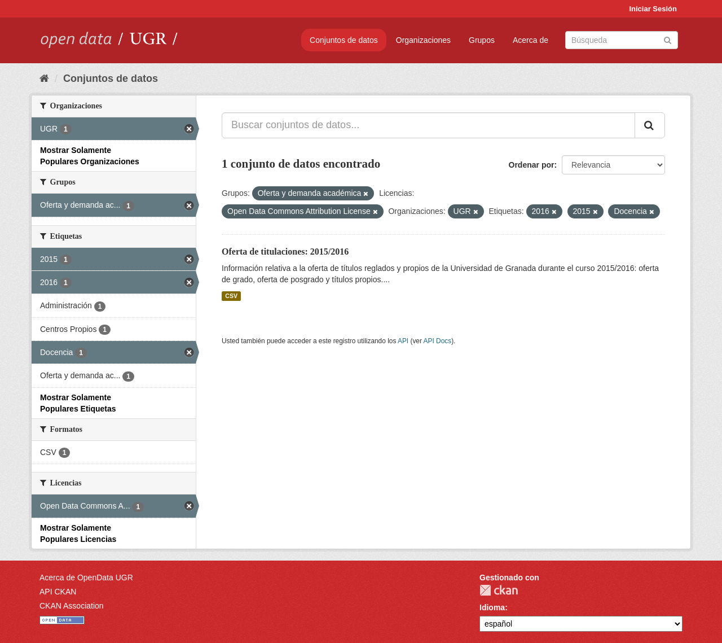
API (403, 341)
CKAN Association (71, 605)
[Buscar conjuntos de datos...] (428, 125)
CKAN (498, 590)
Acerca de (530, 40)
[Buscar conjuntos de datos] (621, 40)
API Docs (438, 341)
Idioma (492, 607)
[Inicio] (44, 78)
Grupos (482, 40)
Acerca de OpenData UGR (86, 577)
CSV (231, 295)
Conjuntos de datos (344, 40)
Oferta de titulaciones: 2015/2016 (285, 251)
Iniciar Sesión (653, 9)
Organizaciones (423, 40)
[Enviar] (667, 39)
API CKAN (57, 591)
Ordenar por (531, 164)
